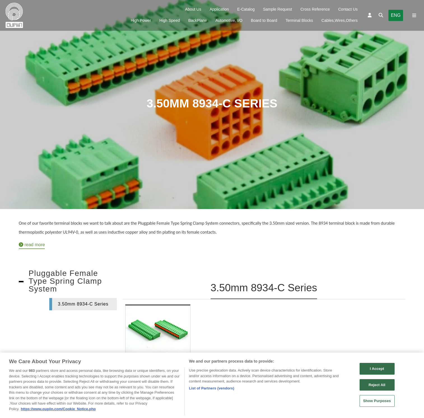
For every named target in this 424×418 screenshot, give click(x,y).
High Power (141, 20)
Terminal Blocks (299, 20)
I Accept (377, 371)
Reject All (377, 387)
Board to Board (264, 20)
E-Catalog (246, 9)
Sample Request (277, 9)
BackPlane (197, 20)
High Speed (169, 20)
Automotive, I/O (228, 20)
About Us (193, 9)
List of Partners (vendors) (211, 390)
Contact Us (348, 9)
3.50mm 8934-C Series (83, 304)
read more (32, 244)
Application (219, 9)
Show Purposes (377, 403)
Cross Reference (315, 9)
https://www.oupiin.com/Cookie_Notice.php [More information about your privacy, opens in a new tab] (58, 411)
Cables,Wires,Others (340, 20)
